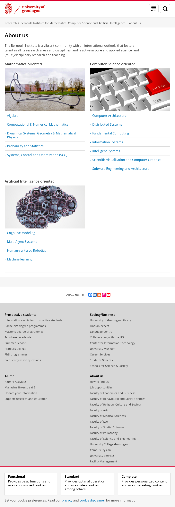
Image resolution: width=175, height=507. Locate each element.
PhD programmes (16, 354)
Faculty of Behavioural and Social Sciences (117, 399)
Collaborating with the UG (107, 337)
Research (11, 23)
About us (135, 23)
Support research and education (26, 399)
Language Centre (101, 331)
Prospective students (20, 315)
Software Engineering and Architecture (120, 169)
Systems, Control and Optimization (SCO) (37, 155)
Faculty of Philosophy (104, 433)
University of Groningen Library (110, 320)
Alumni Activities (16, 382)
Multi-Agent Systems (22, 242)
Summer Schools (16, 343)
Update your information (21, 393)
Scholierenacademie (18, 337)
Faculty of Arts (99, 410)
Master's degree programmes (24, 331)
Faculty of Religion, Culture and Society (115, 404)
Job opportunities (101, 387)
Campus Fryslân (100, 450)
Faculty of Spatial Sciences (107, 427)
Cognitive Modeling (21, 233)
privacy (67, 500)
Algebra (12, 116)
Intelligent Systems (106, 151)
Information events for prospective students (33, 320)
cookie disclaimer (92, 500)
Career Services (100, 354)
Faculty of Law (99, 421)
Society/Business (102, 315)
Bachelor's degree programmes (25, 326)
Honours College (15, 349)
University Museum (102, 349)
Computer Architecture (109, 116)
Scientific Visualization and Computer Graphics (126, 160)
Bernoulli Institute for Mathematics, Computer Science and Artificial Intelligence (73, 23)
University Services (102, 456)
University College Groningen (109, 444)
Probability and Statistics (25, 146)
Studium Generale (102, 360)
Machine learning (19, 259)
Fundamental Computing (110, 133)
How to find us (99, 382)
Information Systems (107, 142)
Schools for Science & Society (109, 366)
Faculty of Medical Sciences (108, 416)
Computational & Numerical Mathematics (37, 124)
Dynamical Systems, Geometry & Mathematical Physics (41, 135)
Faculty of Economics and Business (113, 393)
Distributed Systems (107, 124)
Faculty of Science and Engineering (113, 438)
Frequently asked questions (23, 360)
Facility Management (103, 461)
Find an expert (99, 326)
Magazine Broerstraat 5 (20, 387)
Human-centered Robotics (26, 250)
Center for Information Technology (112, 343)
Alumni (10, 376)
